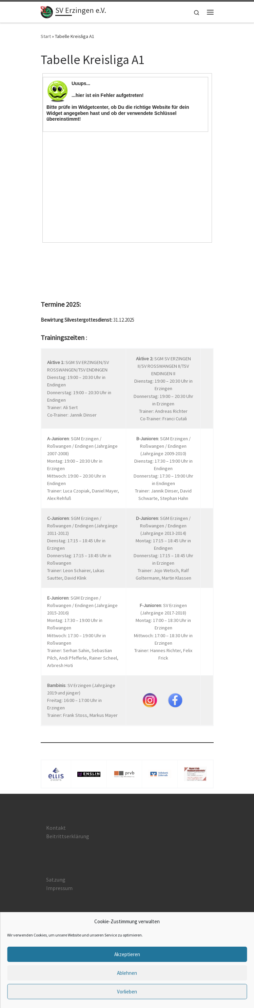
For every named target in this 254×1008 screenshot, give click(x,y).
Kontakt (56, 827)
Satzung (55, 879)
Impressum (59, 888)
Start (46, 36)
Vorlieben (127, 991)
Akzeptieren (127, 954)
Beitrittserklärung (67, 836)
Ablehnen (127, 973)
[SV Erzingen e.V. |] (47, 11)
